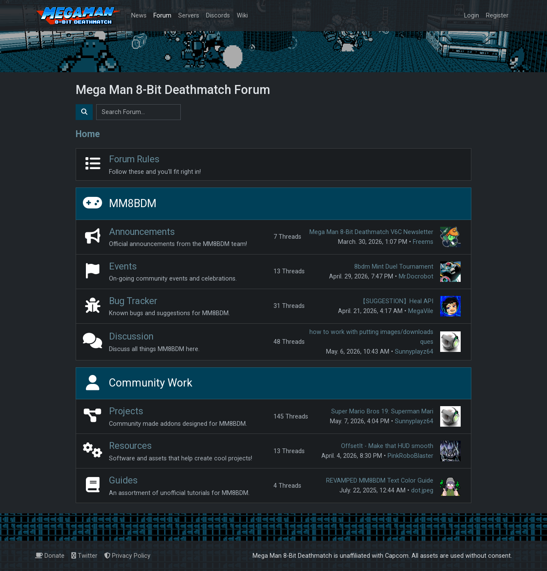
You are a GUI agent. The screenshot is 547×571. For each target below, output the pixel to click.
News (139, 15)
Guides (123, 480)
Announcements (142, 231)
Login (471, 15)
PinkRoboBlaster (410, 456)
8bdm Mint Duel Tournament (393, 266)
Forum (162, 15)
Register (497, 15)
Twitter (84, 555)
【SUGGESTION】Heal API (396, 301)
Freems (423, 242)
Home (88, 134)
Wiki (242, 15)
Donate (50, 555)
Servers (188, 15)
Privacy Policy (127, 555)
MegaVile (420, 311)
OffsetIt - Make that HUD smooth (387, 446)
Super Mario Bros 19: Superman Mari (382, 411)
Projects (126, 411)
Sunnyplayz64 (414, 351)
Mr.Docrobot (416, 276)
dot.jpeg (422, 490)
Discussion (131, 336)
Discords (218, 15)
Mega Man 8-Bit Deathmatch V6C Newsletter (371, 232)
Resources (130, 445)
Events (123, 266)
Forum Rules (134, 159)
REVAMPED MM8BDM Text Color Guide (379, 480)
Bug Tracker (133, 301)
